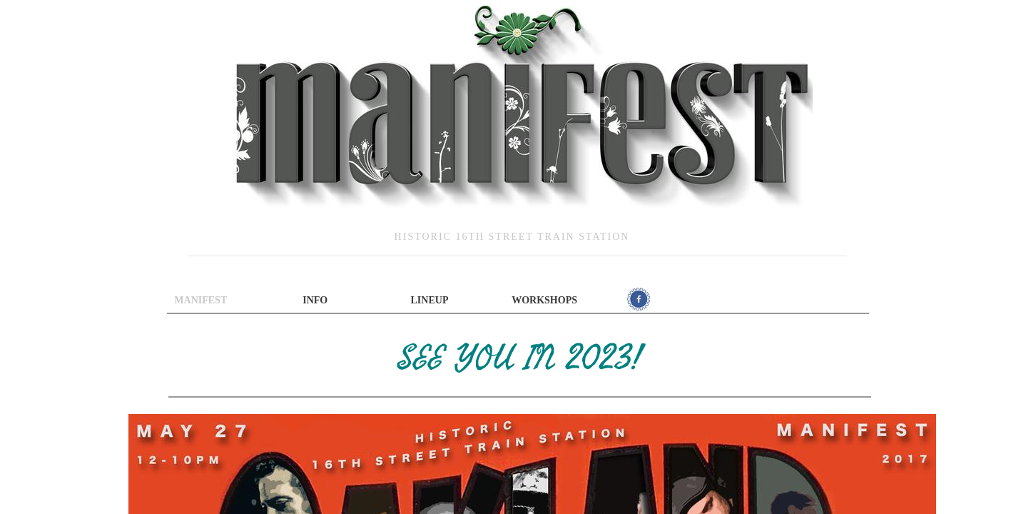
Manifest (200, 300)
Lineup (430, 300)
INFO (315, 300)
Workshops (544, 300)
